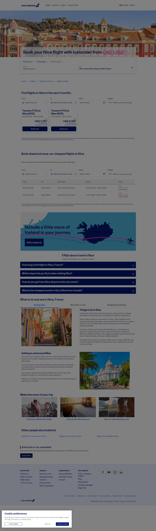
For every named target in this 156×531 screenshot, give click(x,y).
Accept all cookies (62, 524)
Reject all (47, 524)
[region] (37, 519)
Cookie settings (13, 524)
